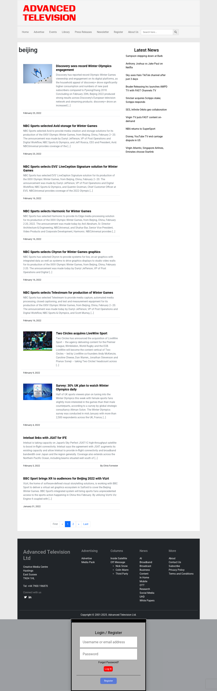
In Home (144, 577)
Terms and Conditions (181, 573)
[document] (108, 655)
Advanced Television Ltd (46, 555)
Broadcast (145, 566)
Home (25, 32)
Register (118, 32)
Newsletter (103, 32)
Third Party (122, 573)
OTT (142, 585)
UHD (142, 596)
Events (53, 32)
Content (144, 573)
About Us (133, 32)
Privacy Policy (177, 569)
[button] (108, 620)
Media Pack (88, 562)
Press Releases (83, 32)
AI (141, 558)
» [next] (78, 524)
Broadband (146, 562)
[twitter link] (25, 596)
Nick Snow (122, 566)
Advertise (39, 32)
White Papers (147, 600)
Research (145, 589)
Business (145, 569)
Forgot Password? (108, 662)
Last (85, 524)
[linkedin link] (30, 596)
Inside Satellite (118, 558)
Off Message (117, 562)
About (172, 558)
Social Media (147, 592)
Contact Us (175, 562)
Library (66, 32)
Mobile (143, 581)
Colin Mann (122, 569)
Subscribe (174, 566)
